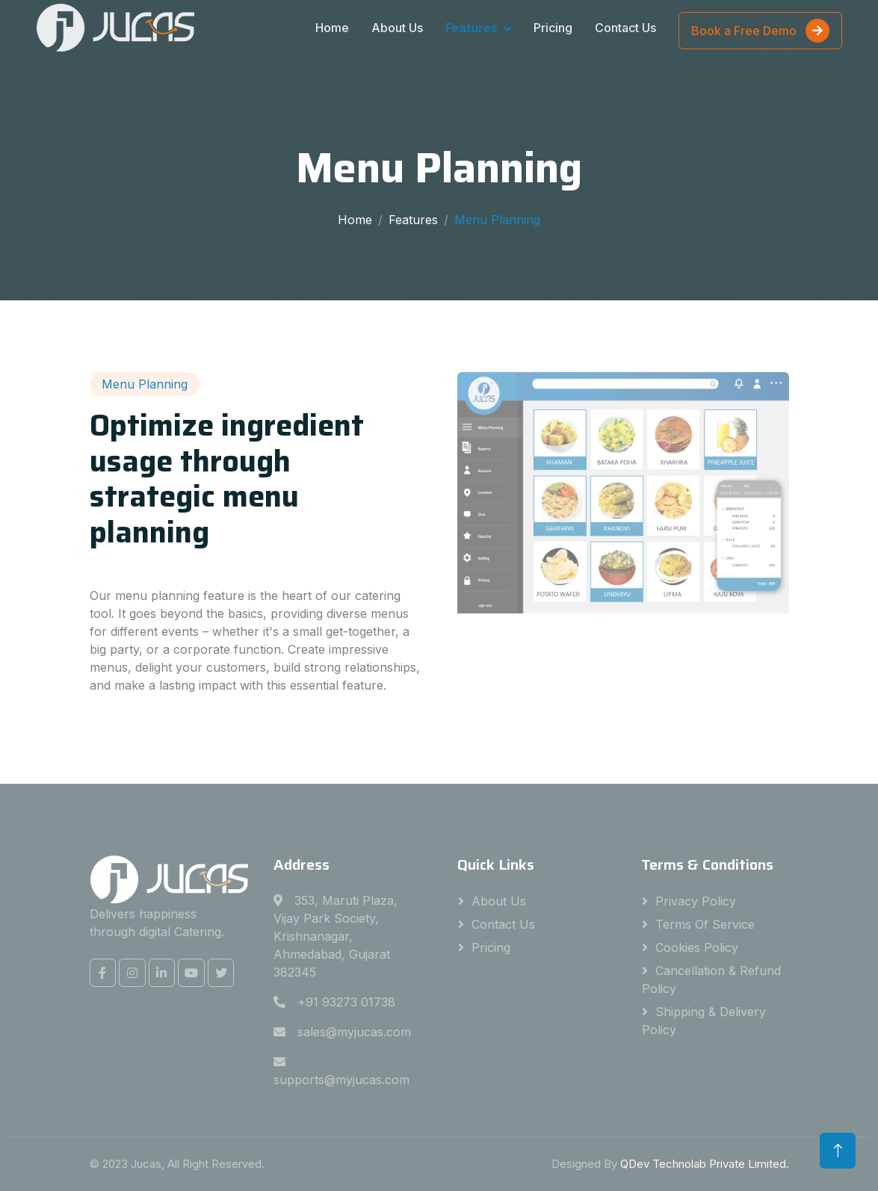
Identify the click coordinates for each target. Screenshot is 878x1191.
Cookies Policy (696, 947)
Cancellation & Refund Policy (711, 979)
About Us (397, 27)
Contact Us (625, 27)
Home (332, 27)
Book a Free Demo (760, 31)
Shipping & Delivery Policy (704, 1020)
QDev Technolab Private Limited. (704, 1164)
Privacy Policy (695, 901)
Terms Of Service (705, 924)
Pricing (553, 27)
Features (471, 27)
